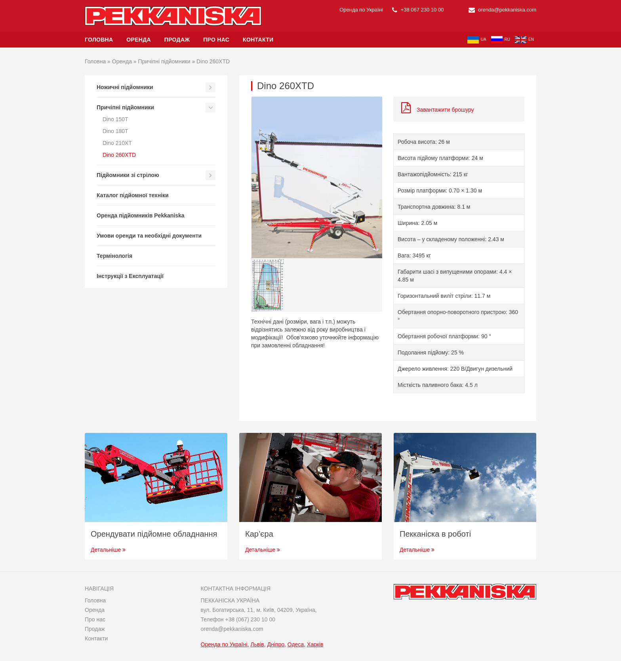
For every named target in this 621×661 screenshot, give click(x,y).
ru (500, 40)
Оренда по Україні (224, 644)
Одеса (296, 644)
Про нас (216, 39)
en (524, 39)
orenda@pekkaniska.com (503, 10)
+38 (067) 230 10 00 (250, 619)
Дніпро (275, 644)
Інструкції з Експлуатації (130, 276)
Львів (257, 644)
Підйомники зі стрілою (128, 175)
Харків (315, 644)
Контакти (258, 39)
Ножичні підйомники (125, 87)
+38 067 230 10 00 (418, 10)
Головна (99, 39)
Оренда (138, 39)
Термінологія (114, 256)
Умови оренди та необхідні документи (149, 235)
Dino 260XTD (119, 155)
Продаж (177, 39)
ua (476, 40)
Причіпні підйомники (164, 61)
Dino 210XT (117, 143)
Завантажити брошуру (437, 110)
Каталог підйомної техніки (133, 195)
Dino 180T (115, 131)
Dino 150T (115, 119)
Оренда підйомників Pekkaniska (141, 215)
